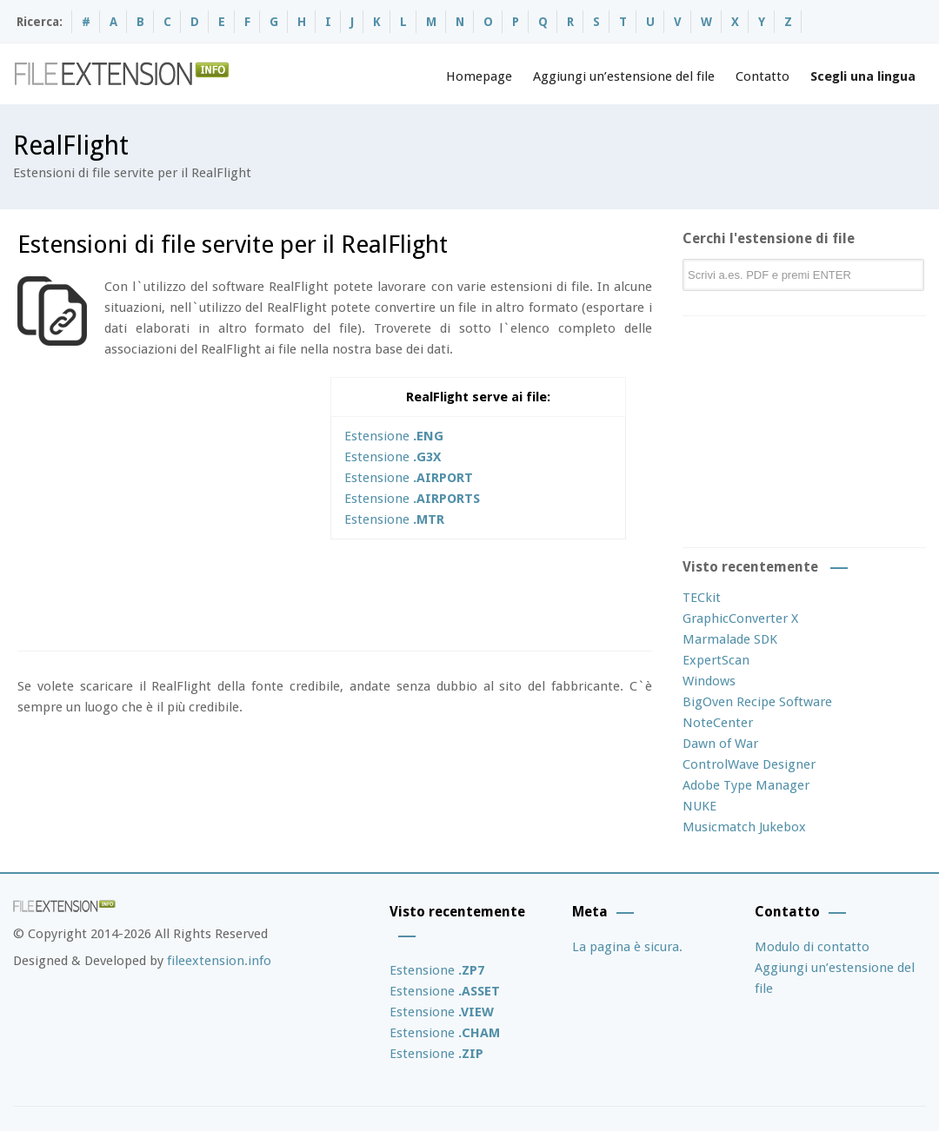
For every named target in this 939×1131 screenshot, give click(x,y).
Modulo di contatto (812, 947)
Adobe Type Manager (746, 785)
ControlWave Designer (749, 764)
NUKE (699, 806)
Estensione (393, 436)
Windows (709, 681)
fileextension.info (219, 961)
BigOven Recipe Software (757, 702)
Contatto (762, 76)
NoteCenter (718, 723)
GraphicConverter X (740, 618)
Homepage (479, 76)
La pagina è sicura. (627, 947)
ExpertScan (716, 660)
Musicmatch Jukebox (744, 827)
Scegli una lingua (863, 76)
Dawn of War (720, 743)
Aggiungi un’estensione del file (624, 76)
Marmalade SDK (730, 639)
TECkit (702, 597)
